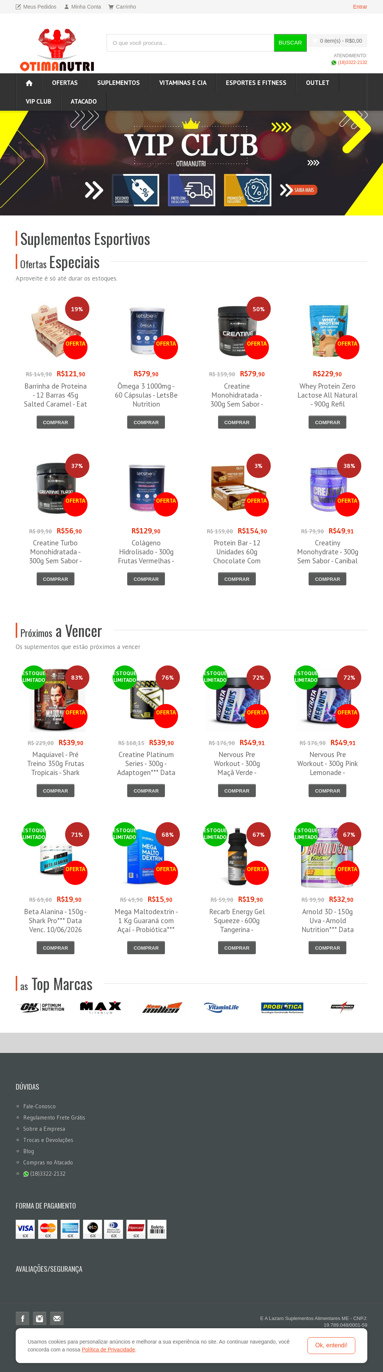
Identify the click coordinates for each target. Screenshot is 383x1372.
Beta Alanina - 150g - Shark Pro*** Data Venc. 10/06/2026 (55, 920)
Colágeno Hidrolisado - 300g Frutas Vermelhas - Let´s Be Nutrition (146, 556)
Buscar (290, 42)
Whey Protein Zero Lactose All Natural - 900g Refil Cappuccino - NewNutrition (327, 404)
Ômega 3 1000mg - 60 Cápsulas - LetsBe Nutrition (146, 395)
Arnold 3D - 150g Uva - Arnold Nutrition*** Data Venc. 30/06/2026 (327, 925)
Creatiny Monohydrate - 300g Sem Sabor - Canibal (327, 551)
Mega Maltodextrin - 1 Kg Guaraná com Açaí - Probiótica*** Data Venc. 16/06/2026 (146, 929)
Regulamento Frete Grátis (54, 1117)
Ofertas (65, 83)
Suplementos (118, 83)
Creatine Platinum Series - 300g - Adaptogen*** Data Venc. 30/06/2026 (146, 768)
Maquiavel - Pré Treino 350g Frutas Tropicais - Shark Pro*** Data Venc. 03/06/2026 (55, 772)
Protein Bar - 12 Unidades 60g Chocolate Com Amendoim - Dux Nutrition (236, 560)
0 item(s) (335, 40)
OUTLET (318, 83)
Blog (28, 1151)
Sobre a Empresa (44, 1128)
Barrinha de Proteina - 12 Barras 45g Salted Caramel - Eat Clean (55, 399)
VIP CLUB (38, 101)
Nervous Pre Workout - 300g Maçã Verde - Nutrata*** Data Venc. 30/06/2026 (237, 772)
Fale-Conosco (39, 1106)
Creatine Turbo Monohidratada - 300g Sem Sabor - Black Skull (55, 556)
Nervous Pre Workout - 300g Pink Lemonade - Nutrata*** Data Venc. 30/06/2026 (327, 772)
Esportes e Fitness (256, 83)
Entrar (360, 7)
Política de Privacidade (108, 1350)
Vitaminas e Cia (182, 83)
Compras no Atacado (48, 1162)
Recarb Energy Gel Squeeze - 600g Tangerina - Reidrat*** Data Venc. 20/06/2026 (237, 929)
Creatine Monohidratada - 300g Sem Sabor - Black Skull (236, 399)
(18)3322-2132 (349, 62)
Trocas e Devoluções (48, 1139)
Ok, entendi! (331, 1345)
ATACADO (84, 101)
